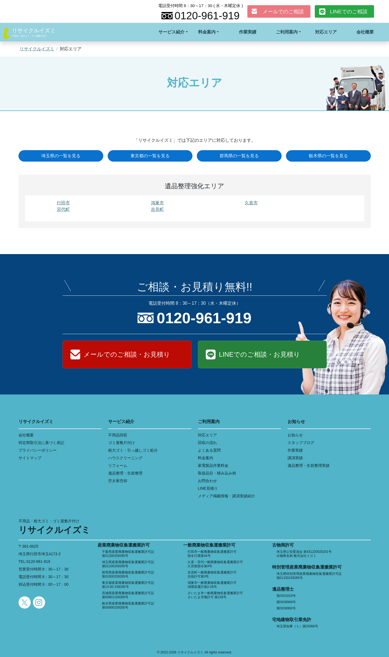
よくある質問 (209, 450)
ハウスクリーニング (125, 458)
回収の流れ (207, 442)
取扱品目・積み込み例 (217, 473)
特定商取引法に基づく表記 (41, 442)
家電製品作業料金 (213, 465)
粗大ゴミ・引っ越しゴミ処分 (133, 450)
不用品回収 (117, 435)
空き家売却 (117, 481)
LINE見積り (208, 488)
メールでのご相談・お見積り (126, 354)
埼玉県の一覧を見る (60, 155)
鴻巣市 (157, 203)
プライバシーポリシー (37, 450)
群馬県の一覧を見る (239, 155)
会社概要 (365, 32)
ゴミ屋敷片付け (121, 442)
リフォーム (117, 465)
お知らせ (295, 435)
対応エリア (326, 32)
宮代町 (63, 209)
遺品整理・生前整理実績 (308, 465)
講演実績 (295, 458)
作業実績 (247, 32)
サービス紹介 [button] (171, 32)
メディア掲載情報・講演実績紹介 (226, 496)
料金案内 (205, 458)
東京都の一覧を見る (150, 155)
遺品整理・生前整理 (125, 473)
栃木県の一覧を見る (328, 155)
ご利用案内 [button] (287, 32)
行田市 (63, 203)
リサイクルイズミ (33, 30)
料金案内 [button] (207, 32)
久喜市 (251, 203)
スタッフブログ (301, 442)
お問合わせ (207, 481)
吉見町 (157, 209)
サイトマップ (29, 458)
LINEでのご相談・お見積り (259, 354)
